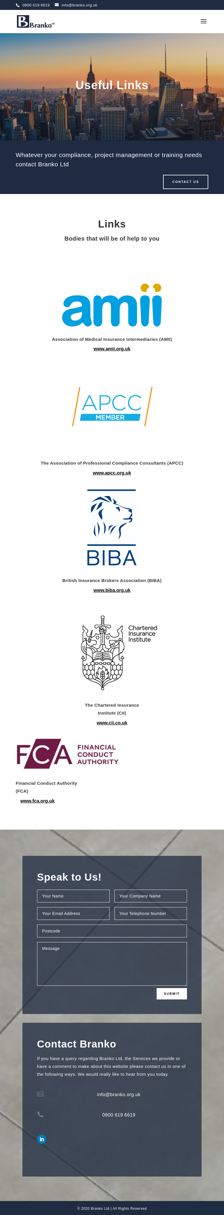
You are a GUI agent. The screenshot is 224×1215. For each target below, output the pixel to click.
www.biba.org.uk (111, 590)
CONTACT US (185, 182)
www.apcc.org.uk (112, 472)
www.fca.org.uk (37, 800)
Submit (172, 993)
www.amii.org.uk (112, 348)
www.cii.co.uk (112, 722)
